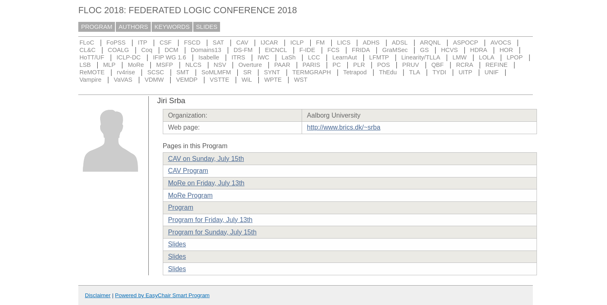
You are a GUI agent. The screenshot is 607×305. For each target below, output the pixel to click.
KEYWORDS (172, 27)
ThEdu (388, 72)
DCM (171, 50)
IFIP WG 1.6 (169, 57)
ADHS (371, 42)
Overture (250, 64)
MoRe (136, 64)
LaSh (288, 57)
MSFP (164, 64)
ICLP (297, 42)
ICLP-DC (129, 57)
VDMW (154, 79)
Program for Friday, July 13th (210, 219)
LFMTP (379, 57)
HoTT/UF (92, 57)
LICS (344, 42)
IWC (264, 57)
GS (424, 50)
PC (337, 64)
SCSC (155, 72)
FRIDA (361, 50)
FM (320, 42)
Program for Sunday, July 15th (212, 232)
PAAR (282, 64)
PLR (359, 64)
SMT (182, 72)
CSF (165, 42)
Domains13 (206, 50)
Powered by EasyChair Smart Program (162, 295)
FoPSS (115, 42)
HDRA (478, 50)
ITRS (238, 57)
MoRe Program (190, 195)
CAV (242, 42)
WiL (246, 79)
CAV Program (188, 170)
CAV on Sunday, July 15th (206, 158)
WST (300, 79)
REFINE (496, 64)
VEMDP (186, 79)
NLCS (193, 64)
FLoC (87, 42)
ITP (143, 42)
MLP (109, 64)
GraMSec (395, 50)
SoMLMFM (216, 72)
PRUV (410, 64)
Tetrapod (355, 72)
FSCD (192, 42)
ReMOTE (92, 72)
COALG (118, 50)
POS (383, 64)
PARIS (311, 64)
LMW (459, 57)
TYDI (439, 72)
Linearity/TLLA (421, 57)
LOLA (486, 57)
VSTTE (219, 79)
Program (180, 207)
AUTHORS (133, 27)
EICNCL (276, 50)
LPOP (514, 57)
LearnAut (345, 57)
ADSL (400, 42)
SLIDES (207, 27)
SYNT (272, 72)
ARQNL (430, 42)
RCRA (464, 64)
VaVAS (123, 79)
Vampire (91, 79)
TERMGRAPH (311, 72)
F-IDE (307, 50)
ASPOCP (465, 42)
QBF (437, 64)
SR (247, 72)
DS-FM (243, 50)
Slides (177, 244)
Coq (146, 50)
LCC (314, 57)
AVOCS (500, 42)
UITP (465, 72)
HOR (506, 50)
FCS (334, 50)
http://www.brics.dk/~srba (343, 127)
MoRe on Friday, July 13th (206, 183)
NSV (220, 64)
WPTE (272, 79)
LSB (85, 64)
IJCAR (269, 42)
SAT (218, 42)
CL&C (88, 50)
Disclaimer (97, 295)
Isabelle (208, 57)
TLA (414, 72)
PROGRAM (96, 27)
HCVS (449, 50)
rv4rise (126, 72)
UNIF (492, 72)
